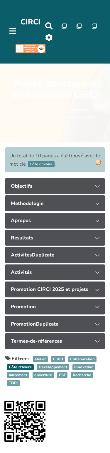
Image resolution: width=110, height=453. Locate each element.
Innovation (84, 367)
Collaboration (82, 359)
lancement (18, 375)
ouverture (43, 375)
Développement (53, 367)
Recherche (82, 375)
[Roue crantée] (49, 37)
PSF (62, 375)
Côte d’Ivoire (20, 367)
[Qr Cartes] (64, 26)
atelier (40, 359)
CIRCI (30, 22)
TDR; (13, 383)
